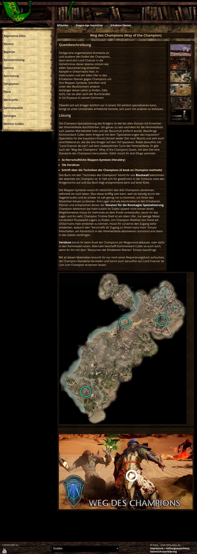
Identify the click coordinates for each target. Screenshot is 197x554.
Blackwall (142, 175)
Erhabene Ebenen (121, 25)
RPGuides (62, 25)
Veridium (65, 242)
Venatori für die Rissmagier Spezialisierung (134, 205)
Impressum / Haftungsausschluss (170, 548)
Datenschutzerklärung (163, 551)
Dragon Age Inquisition (89, 25)
